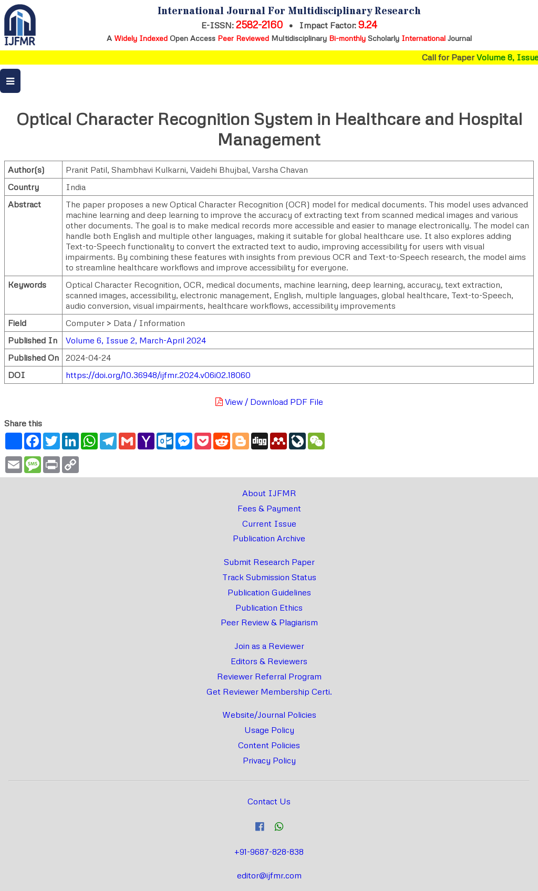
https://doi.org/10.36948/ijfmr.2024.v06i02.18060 (158, 375)
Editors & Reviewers (269, 661)
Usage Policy (269, 730)
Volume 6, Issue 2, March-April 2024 (136, 340)
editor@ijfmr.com (269, 875)
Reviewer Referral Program (269, 676)
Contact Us (269, 801)
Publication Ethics (269, 607)
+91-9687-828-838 (269, 851)
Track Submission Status (269, 577)
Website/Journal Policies (269, 714)
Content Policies (269, 745)
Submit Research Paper (269, 562)
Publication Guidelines (269, 592)
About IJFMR (269, 493)
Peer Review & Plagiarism (269, 622)
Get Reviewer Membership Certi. (269, 691)
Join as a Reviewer (269, 646)
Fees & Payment (269, 508)
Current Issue (269, 523)
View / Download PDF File (269, 401)
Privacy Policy (269, 760)
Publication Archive (269, 538)
